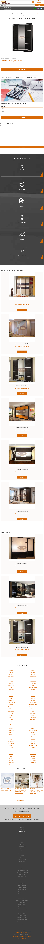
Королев (33, 700)
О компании (22, 829)
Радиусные (22, 878)
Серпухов (33, 741)
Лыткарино (33, 713)
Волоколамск (11, 676)
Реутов (33, 736)
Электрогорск (11, 760)
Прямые (22, 881)
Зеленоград (33, 691)
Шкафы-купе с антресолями (22, 900)
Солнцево (33, 743)
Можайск (11, 717)
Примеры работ (15, 13)
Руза (11, 739)
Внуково (33, 674)
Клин (11, 698)
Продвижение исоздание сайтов (22, 941)
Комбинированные (22, 859)
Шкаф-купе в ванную (22, 913)
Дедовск (11, 681)
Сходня (33, 747)
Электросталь (33, 760)
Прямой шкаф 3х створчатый (22, 870)
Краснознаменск (33, 706)
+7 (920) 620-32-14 (38, 2)
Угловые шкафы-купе (22, 876)
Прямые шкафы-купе (22, 866)
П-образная (22, 850)
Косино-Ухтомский (11, 702)
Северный (33, 739)
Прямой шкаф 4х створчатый (22, 872)
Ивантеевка (11, 694)
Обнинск (11, 728)
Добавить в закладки (22, 816)
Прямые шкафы (24, 13)
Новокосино (33, 724)
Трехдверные (34, 13)
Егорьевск (11, 687)
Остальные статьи (21, 800)
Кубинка (11, 709)
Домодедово (11, 685)
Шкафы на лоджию (22, 891)
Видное (11, 674)
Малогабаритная (22, 846)
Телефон (3, 111)
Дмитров (11, 683)
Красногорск (11, 706)
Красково (11, 704)
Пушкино (11, 734)
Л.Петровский (11, 711)
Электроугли (11, 762)
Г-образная (22, 844)
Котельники (33, 702)
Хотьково (11, 754)
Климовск (33, 696)
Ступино (11, 747)
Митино (33, 715)
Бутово (33, 672)
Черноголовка (33, 754)
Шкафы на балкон (22, 904)
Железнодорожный (33, 687)
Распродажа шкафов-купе (22, 835)
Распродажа (22, 861)
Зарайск (33, 689)
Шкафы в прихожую (22, 887)
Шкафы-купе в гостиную (22, 896)
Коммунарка (11, 700)
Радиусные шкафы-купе (22, 853)
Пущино (33, 734)
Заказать (22, 69)
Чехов (11, 756)
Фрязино (11, 752)
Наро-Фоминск (33, 719)
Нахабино (11, 721)
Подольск (11, 732)
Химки (33, 752)
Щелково (11, 758)
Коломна (33, 698)
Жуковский (11, 689)
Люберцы (11, 715)
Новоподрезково (11, 726)
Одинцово (33, 728)
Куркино (33, 709)
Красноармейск (33, 704)
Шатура (33, 756)
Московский (33, 717)
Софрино (11, 745)
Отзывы (22, 838)
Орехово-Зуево (11, 730)
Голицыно (33, 678)
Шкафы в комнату (22, 893)
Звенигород (11, 691)
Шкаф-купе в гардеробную (22, 908)
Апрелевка (11, 670)
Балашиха (33, 670)
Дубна (33, 685)
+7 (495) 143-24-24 (38, 0)
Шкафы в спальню (22, 898)
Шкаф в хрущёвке (22, 906)
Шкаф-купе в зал (22, 911)
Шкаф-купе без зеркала (22, 921)
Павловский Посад (33, 730)
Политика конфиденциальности (22, 932)
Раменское (11, 736)
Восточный (11, 678)
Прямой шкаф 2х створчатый (22, 868)
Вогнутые (22, 857)
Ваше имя (3, 106)
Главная (8, 13)
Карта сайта (28, 931)
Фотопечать (22, 863)
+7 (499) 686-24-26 (17, 936)
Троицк (33, 749)
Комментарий (3, 136)
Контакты (22, 840)
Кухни (22, 842)
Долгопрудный (33, 683)
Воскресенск (33, 676)
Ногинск (33, 726)
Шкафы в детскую (22, 889)
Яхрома (11, 764)
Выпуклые (22, 855)
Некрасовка (33, 721)
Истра (33, 694)
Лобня (33, 711)
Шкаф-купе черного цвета (22, 924)
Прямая (22, 848)
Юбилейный (33, 762)
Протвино (33, 732)
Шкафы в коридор (22, 902)
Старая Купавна (33, 745)
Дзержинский (33, 681)
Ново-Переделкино (11, 724)
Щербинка (33, 758)
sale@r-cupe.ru (22, 938)
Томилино (11, 749)
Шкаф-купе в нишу (22, 915)
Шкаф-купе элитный (22, 926)
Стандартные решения (22, 833)
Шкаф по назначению (22, 885)
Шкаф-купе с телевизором (22, 919)
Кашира (11, 696)
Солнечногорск (11, 743)
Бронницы (11, 672)
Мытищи (11, 719)
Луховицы (11, 713)
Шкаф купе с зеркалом (22, 917)
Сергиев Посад (11, 741)
